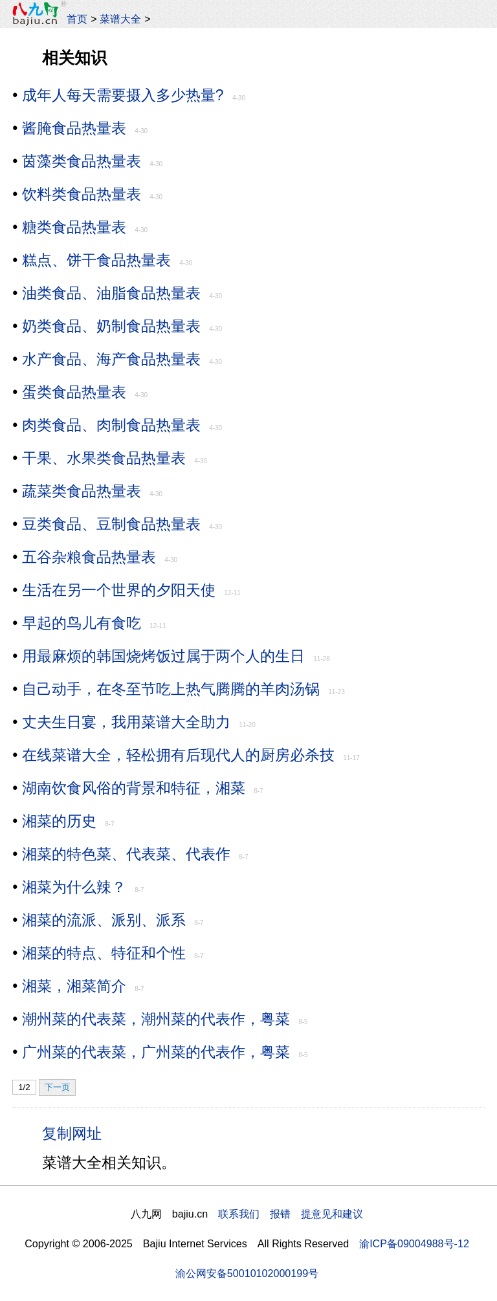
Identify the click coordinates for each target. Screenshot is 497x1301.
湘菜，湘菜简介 (74, 986)
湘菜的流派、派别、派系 (104, 920)
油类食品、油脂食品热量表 (111, 293)
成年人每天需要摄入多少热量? (123, 95)
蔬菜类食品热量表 (81, 491)
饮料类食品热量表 (81, 194)
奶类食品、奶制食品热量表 (111, 326)
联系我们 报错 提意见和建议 (290, 1213)
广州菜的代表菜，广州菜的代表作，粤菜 (156, 1052)
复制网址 (76, 1133)
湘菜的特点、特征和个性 (104, 953)
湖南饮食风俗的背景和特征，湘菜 (133, 788)
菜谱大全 (120, 19)
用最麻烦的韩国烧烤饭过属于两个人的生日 (163, 656)
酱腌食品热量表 (74, 128)
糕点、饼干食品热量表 (96, 260)
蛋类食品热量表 (74, 392)
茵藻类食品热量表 (81, 161)
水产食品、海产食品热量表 (111, 359)
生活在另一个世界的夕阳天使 (118, 590)
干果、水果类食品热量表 (104, 458)
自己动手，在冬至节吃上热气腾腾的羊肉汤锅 (171, 689)
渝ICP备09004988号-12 (414, 1243)
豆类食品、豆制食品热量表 (111, 524)
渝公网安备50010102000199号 (246, 1273)
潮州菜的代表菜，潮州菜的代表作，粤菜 (156, 1019)
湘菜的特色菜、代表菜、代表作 (126, 854)
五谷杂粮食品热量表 (89, 557)
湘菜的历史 (59, 821)
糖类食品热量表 (74, 227)
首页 (77, 19)
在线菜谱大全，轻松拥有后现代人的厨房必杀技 (178, 755)
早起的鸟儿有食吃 (81, 623)
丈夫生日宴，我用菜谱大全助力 (126, 722)
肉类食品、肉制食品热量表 (111, 425)
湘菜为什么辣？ (74, 887)
